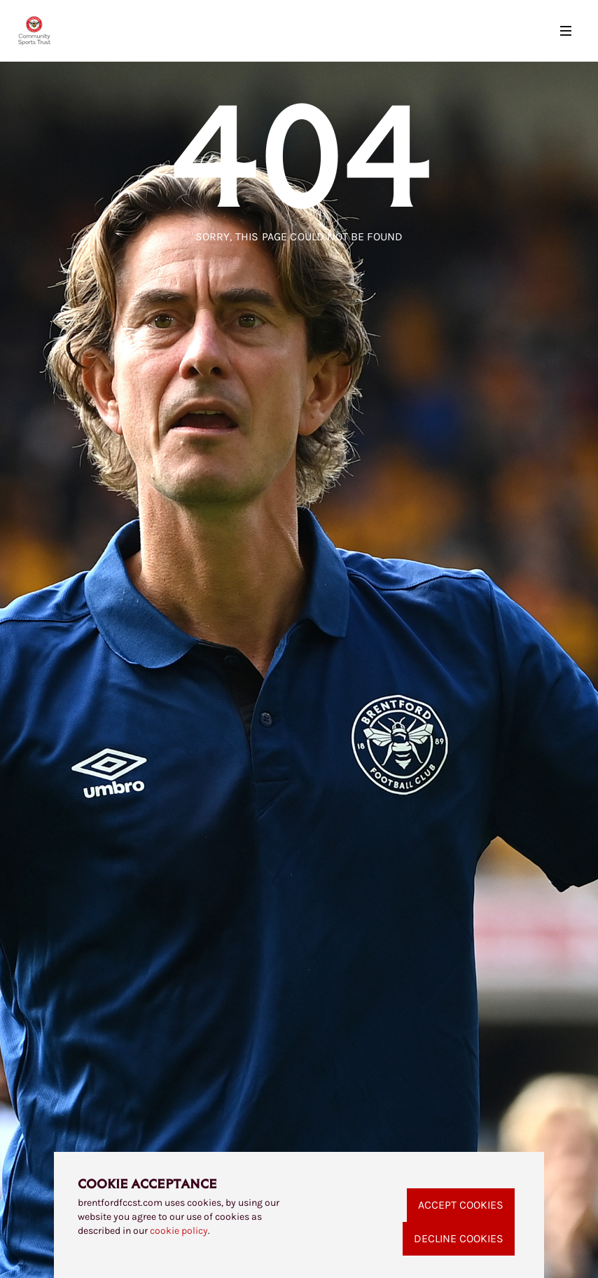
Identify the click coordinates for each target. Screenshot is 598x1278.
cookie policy (179, 1231)
